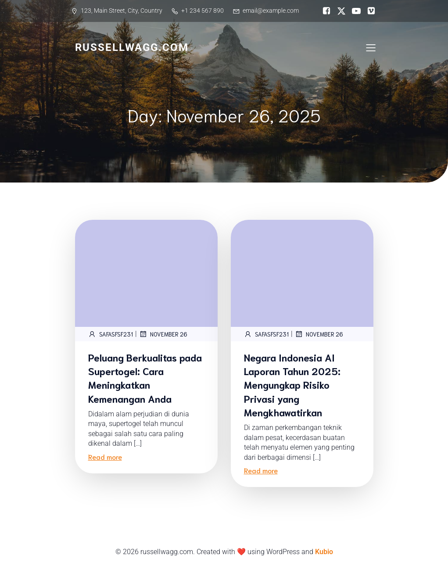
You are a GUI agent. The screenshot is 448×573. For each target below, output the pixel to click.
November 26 (163, 333)
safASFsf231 (110, 333)
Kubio (324, 552)
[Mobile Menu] (371, 47)
